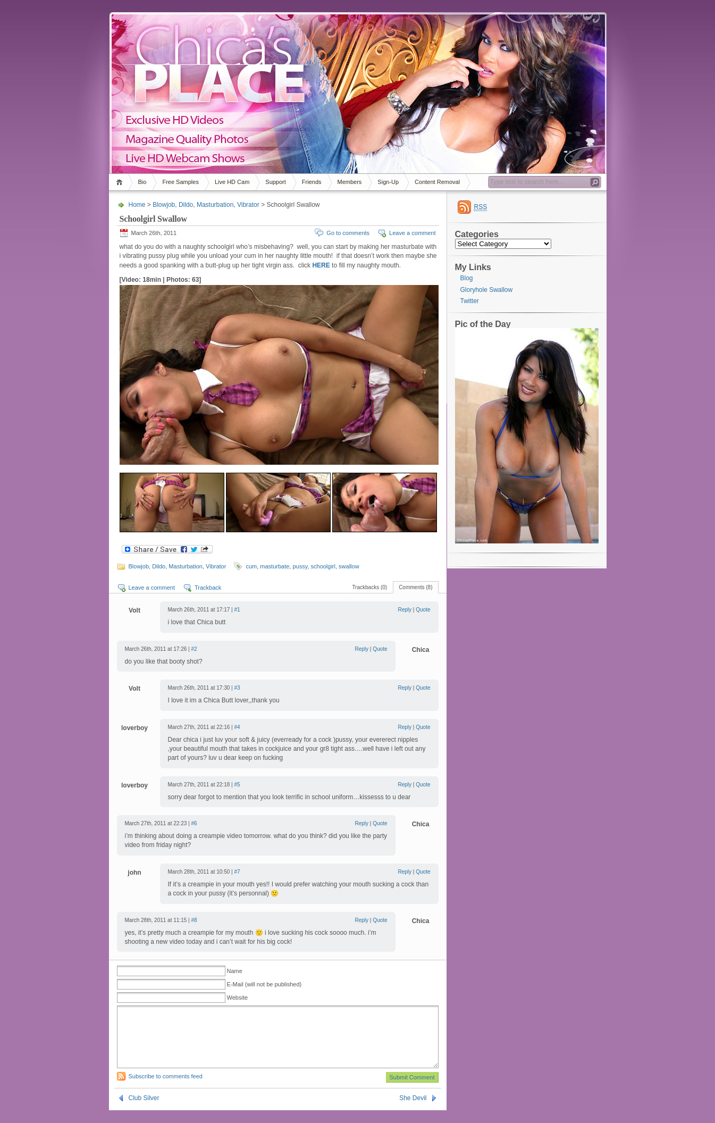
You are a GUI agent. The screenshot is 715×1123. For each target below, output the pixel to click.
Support (275, 182)
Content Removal (437, 182)
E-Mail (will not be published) (264, 984)
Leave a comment (412, 233)
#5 (237, 784)
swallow (349, 566)
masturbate (274, 566)
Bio (142, 182)
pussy (299, 566)
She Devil (412, 1110)
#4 (237, 727)
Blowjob (164, 204)
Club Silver (144, 1110)
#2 (194, 649)
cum (251, 566)
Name (234, 971)
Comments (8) (415, 587)
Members (350, 182)
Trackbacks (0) (369, 587)
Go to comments (347, 233)
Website (237, 997)
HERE (321, 265)
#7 (237, 872)
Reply (405, 610)
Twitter (469, 301)
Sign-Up (388, 182)
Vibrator (248, 204)
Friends (312, 182)
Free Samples (180, 182)
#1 (237, 610)
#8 (194, 920)
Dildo (186, 204)
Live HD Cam (232, 182)
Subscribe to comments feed (166, 1089)
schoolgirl (323, 566)
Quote (423, 610)
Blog (466, 278)
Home (121, 182)
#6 (194, 823)
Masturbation (215, 204)
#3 (237, 688)
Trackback (208, 587)
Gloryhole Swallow (486, 290)
